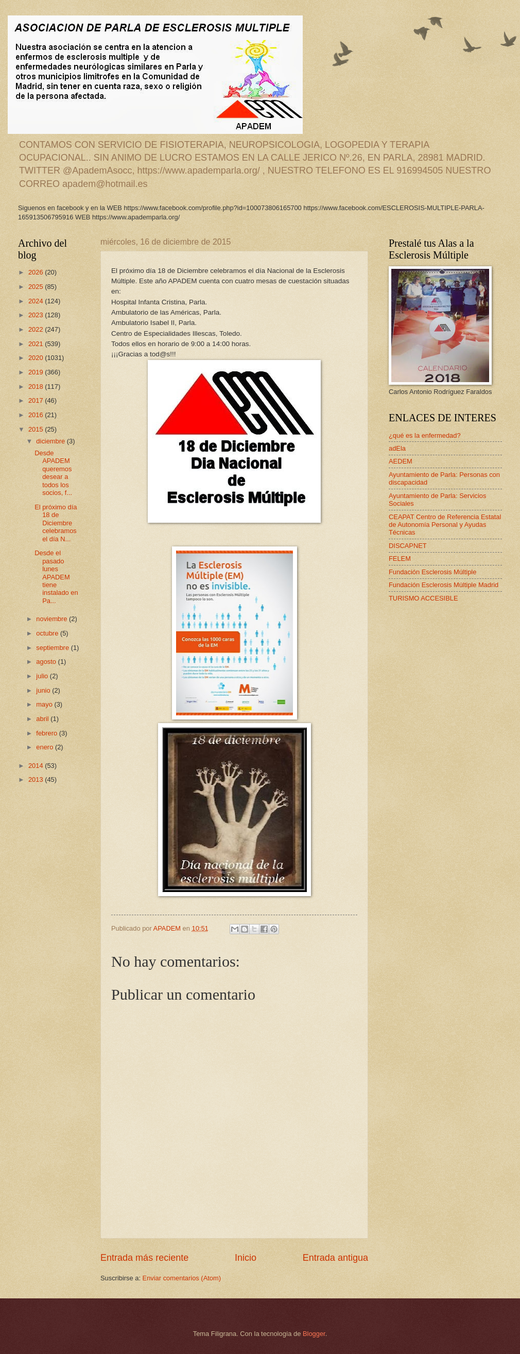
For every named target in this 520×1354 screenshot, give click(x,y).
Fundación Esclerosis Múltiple (432, 572)
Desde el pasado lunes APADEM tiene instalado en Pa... (56, 577)
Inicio (245, 1258)
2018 (36, 386)
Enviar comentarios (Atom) (182, 1278)
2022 (36, 329)
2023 (36, 315)
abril (43, 719)
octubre (48, 633)
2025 (36, 286)
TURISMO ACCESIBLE (423, 598)
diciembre (51, 441)
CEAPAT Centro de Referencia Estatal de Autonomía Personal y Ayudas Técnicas (445, 525)
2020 (36, 358)
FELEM (400, 558)
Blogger (314, 1334)
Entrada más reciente (144, 1258)
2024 (36, 301)
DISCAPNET (408, 546)
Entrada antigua (335, 1258)
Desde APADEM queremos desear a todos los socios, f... (53, 472)
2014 (36, 765)
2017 (36, 400)
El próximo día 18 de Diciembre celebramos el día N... (55, 523)
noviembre (52, 619)
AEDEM (400, 461)
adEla (397, 448)
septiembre (53, 648)
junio (44, 690)
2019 (36, 372)
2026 (36, 272)
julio (42, 676)
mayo (45, 704)
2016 (36, 415)
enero (45, 747)
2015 (36, 429)
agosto (47, 661)
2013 (36, 779)
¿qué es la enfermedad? (425, 435)
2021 (36, 344)
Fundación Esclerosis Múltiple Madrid (443, 585)
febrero (47, 733)
